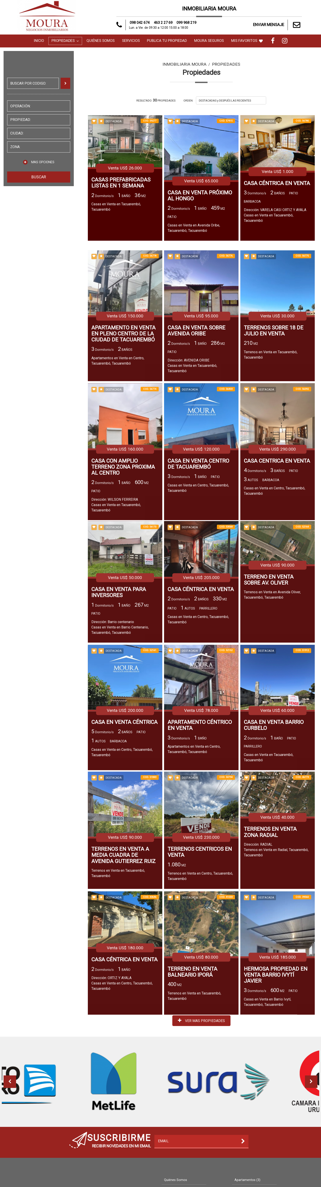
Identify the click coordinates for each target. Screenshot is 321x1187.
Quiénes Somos (100, 41)
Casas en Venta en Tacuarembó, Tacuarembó (116, 207)
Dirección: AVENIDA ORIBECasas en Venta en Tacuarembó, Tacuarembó (192, 425)
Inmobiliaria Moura (184, 64)
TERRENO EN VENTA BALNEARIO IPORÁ (192, 1029)
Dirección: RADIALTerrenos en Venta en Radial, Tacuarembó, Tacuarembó (276, 903)
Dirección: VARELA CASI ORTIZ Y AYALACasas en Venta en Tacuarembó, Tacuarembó (275, 215)
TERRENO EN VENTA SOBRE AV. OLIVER (269, 636)
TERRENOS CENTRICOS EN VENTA (200, 906)
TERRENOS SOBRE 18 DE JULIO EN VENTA (273, 391)
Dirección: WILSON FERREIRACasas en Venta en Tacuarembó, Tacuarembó (116, 567)
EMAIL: (55, 1141)
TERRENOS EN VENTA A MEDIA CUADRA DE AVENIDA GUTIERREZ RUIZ (123, 909)
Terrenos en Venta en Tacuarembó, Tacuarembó (270, 415)
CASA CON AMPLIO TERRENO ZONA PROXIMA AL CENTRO (123, 530)
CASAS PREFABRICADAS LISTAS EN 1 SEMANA (120, 183)
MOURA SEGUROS (209, 41)
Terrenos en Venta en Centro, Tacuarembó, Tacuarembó (200, 930)
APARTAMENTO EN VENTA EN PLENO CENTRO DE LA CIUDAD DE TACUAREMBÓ (123, 394)
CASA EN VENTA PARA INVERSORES (118, 649)
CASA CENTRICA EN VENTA (277, 524)
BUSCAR (38, 177)
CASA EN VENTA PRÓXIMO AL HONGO (200, 196)
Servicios (131, 41)
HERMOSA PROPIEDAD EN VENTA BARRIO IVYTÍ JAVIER (275, 1032)
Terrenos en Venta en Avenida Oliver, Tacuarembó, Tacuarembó (272, 651)
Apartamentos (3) (247, 1180)
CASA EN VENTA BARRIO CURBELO (274, 783)
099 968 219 (186, 22)
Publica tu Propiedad (167, 41)
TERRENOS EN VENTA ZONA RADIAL (270, 886)
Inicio (39, 41)
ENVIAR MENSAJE (277, 25)
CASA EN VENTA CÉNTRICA (124, 780)
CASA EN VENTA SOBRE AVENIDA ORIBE (196, 391)
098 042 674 (140, 22)
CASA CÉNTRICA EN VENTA (277, 183)
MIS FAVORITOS (247, 41)
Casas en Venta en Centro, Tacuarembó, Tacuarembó (198, 551)
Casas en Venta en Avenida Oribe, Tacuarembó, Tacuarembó (194, 228)
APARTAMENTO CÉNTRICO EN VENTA (200, 783)
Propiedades (65, 41)
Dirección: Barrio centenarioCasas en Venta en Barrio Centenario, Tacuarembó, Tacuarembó (120, 683)
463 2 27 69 (163, 22)
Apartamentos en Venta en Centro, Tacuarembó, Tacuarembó (117, 421)
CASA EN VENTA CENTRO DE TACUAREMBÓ (198, 527)
